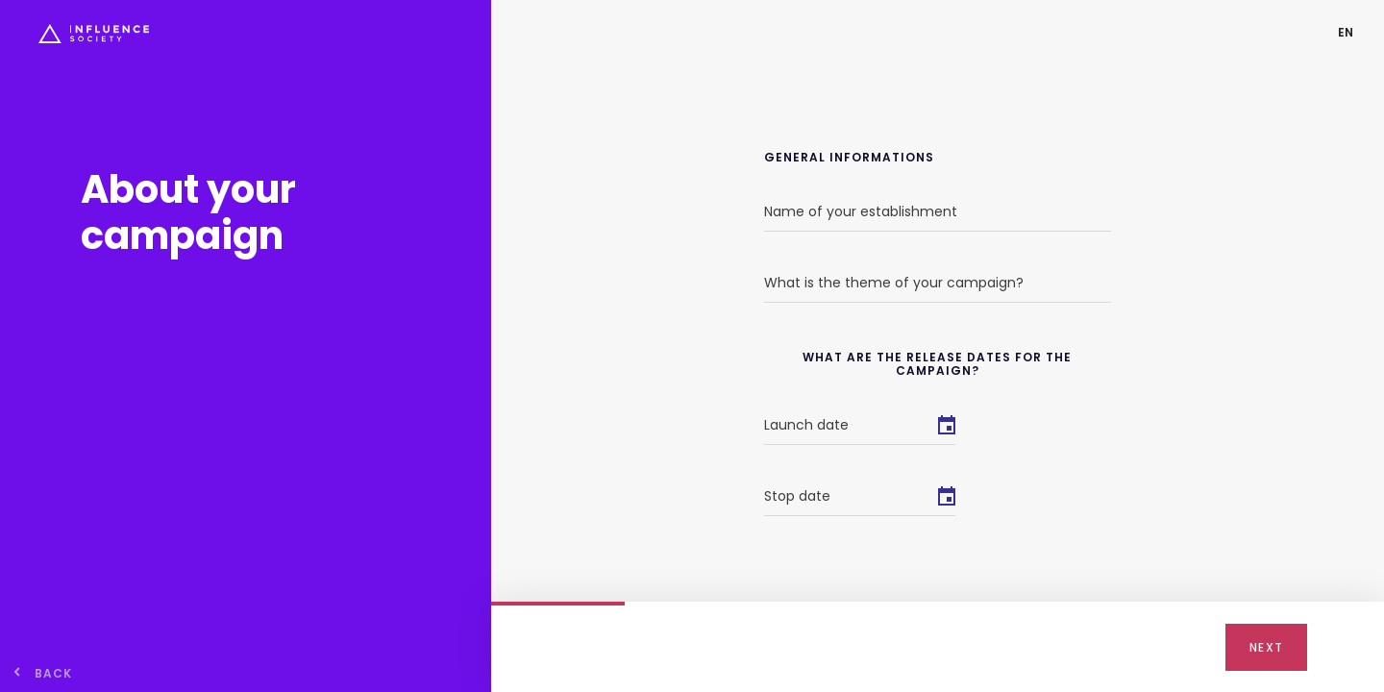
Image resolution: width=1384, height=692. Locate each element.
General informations (849, 157)
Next (1266, 647)
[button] (1345, 32)
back (53, 672)
